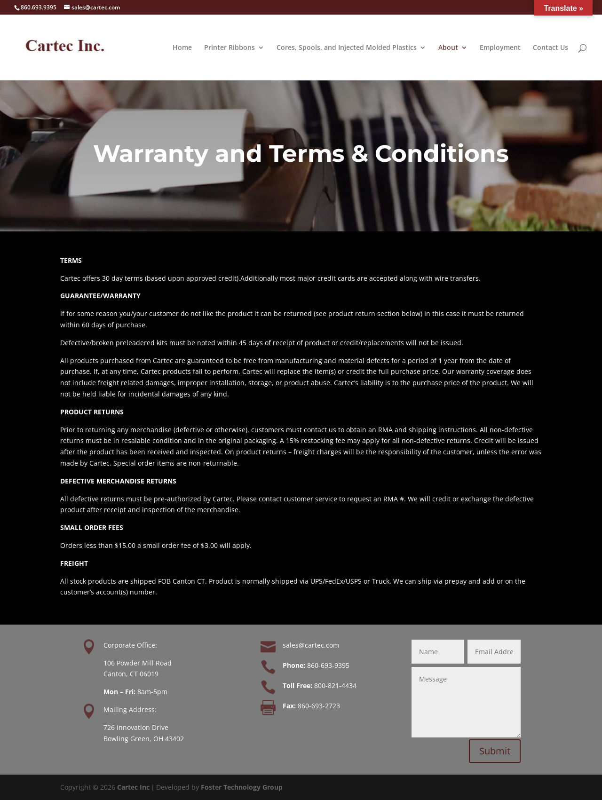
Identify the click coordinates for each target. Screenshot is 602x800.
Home (182, 48)
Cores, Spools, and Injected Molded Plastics (347, 48)
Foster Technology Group (242, 787)
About (448, 48)
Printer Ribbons (229, 48)
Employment (500, 48)
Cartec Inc (133, 787)
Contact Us (550, 48)
